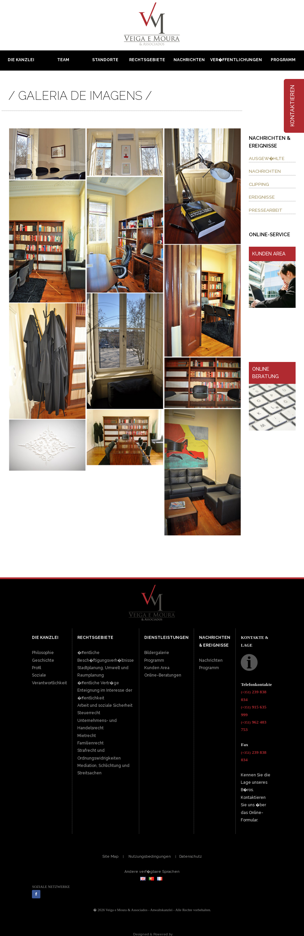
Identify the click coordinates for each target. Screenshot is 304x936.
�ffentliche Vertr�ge (98, 683)
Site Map (110, 856)
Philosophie (43, 652)
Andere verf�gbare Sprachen (152, 871)
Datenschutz (190, 856)
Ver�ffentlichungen (236, 59)
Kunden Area (156, 667)
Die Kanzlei (21, 59)
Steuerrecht (88, 712)
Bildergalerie (156, 652)
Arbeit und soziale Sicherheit (104, 705)
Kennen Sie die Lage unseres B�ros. (255, 782)
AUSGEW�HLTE (266, 158)
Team (63, 59)
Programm (283, 59)
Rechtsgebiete (147, 59)
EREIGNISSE (262, 197)
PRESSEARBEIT (265, 210)
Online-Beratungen (162, 675)
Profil (36, 667)
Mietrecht (86, 735)
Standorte (105, 59)
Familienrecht (90, 743)
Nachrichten (189, 59)
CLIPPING (259, 184)
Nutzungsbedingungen (149, 856)
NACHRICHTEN (265, 171)
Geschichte (43, 660)
